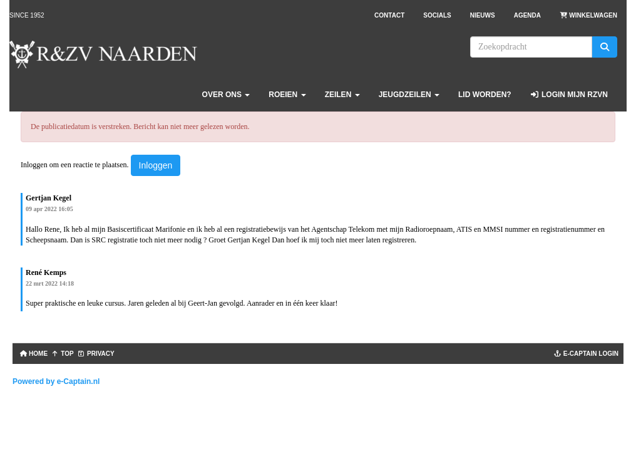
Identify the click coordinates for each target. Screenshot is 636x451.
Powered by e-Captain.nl (56, 381)
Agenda (527, 15)
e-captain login (586, 353)
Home (33, 353)
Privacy (96, 353)
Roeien (287, 94)
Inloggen (156, 165)
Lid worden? (484, 94)
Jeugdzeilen (409, 94)
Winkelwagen (588, 15)
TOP (62, 353)
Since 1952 (26, 15)
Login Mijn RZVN (569, 94)
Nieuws (482, 15)
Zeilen (342, 94)
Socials (437, 15)
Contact (389, 15)
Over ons (226, 94)
